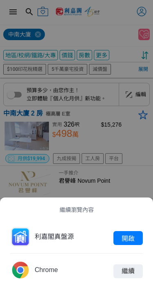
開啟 (128, 238)
